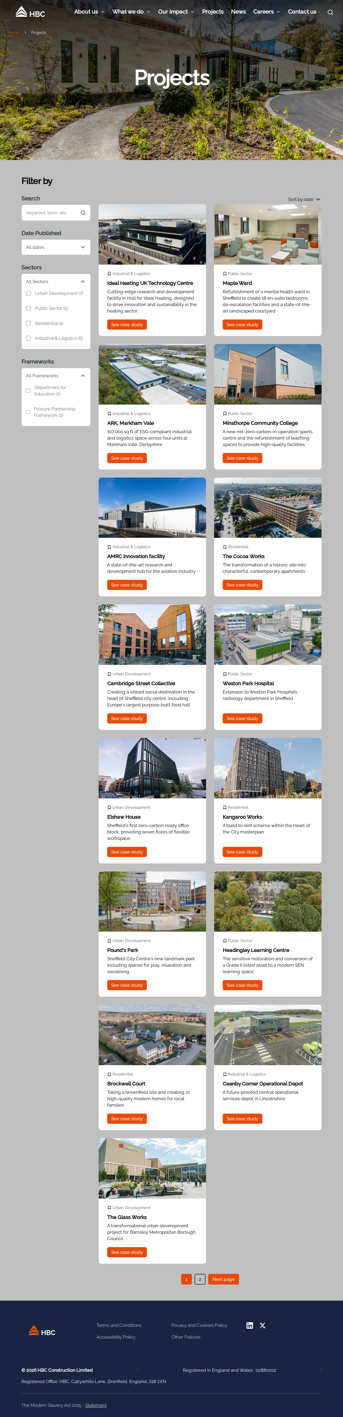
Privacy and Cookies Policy (199, 1325)
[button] (305, 199)
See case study (127, 324)
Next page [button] (223, 1279)
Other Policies (186, 1337)
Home (13, 32)
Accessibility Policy (116, 1337)
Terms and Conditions (118, 1325)
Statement (96, 1405)
